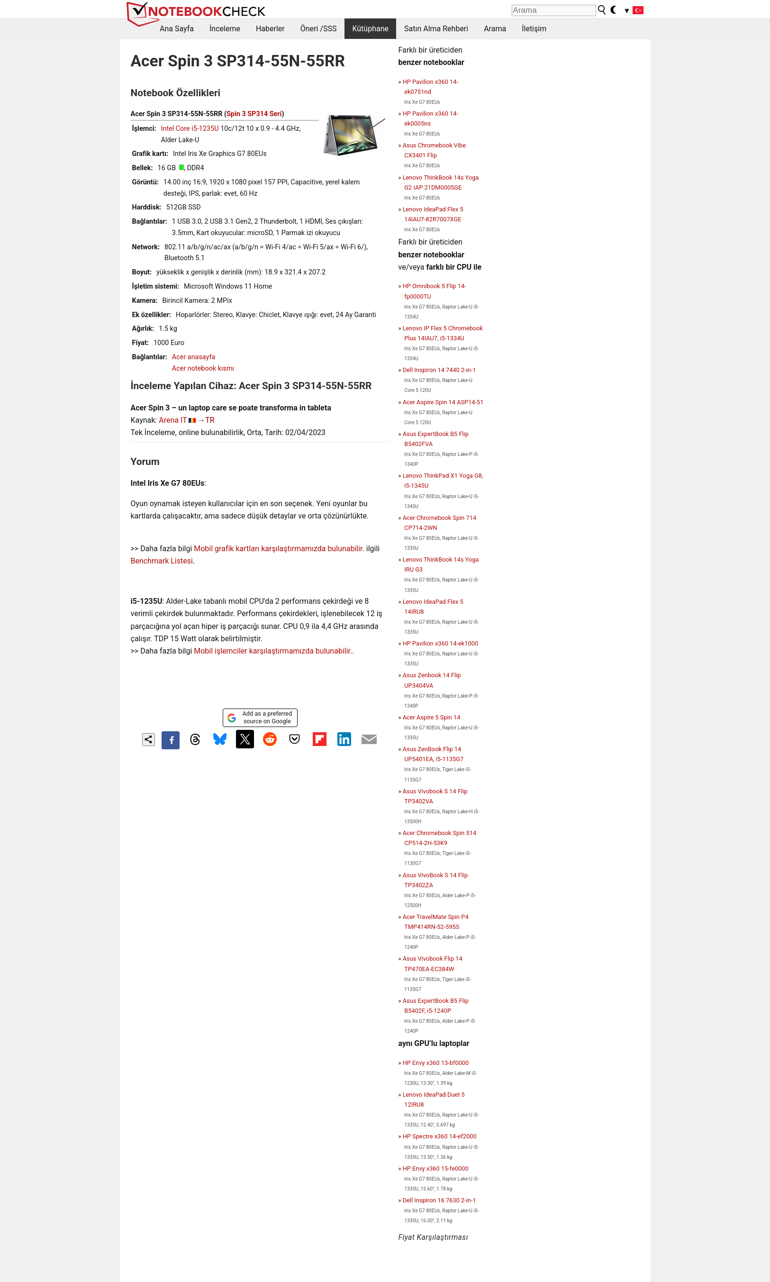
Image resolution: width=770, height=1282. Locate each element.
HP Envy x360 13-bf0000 (436, 1062)
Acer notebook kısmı (203, 368)
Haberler (270, 28)
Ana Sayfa (177, 28)
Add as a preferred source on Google (259, 717)
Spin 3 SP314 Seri (253, 114)
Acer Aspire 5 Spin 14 (432, 717)
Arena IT (173, 420)
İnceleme (224, 28)
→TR (206, 420)
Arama (495, 28)
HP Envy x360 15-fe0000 (436, 1168)
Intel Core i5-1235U (190, 129)
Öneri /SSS (318, 28)
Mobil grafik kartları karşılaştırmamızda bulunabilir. (279, 548)
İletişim (534, 28)
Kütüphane (370, 28)
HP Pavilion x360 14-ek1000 (440, 643)
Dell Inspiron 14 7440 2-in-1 (439, 369)
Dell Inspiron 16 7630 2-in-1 (439, 1200)
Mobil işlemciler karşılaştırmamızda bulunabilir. (273, 650)
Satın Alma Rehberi (436, 28)
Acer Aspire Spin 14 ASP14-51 (443, 402)
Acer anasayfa (193, 357)
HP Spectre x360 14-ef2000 (440, 1136)
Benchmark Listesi (162, 560)
